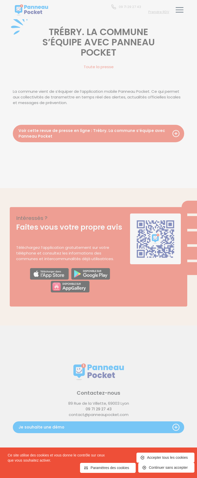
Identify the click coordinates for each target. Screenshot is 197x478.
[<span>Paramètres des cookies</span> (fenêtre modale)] (108, 468)
